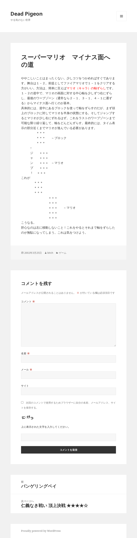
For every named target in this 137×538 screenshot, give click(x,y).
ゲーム (62, 252)
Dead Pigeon (27, 13)
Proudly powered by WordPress (41, 530)
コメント (28, 301)
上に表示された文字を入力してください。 (45, 426)
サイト (25, 385)
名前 (25, 353)
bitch (50, 252)
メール (26, 369)
